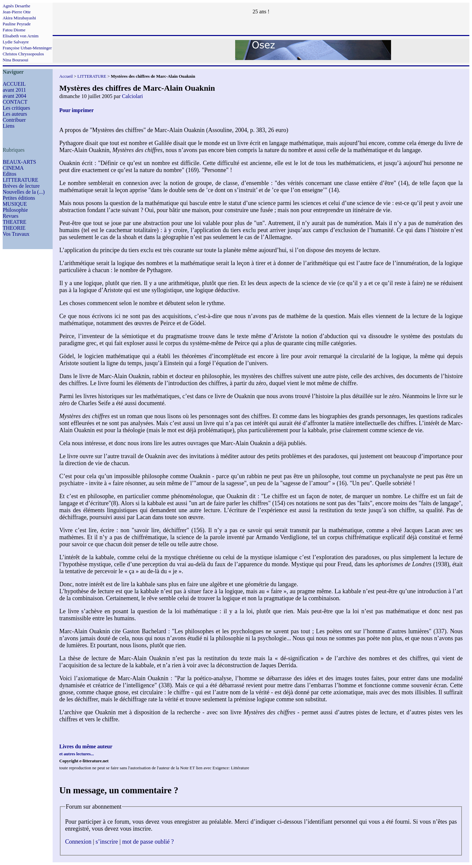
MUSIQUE (15, 204)
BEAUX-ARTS (19, 162)
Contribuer (14, 120)
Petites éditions (19, 198)
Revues (10, 216)
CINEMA (13, 168)
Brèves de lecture (21, 186)
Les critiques (16, 108)
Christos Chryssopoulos (23, 53)
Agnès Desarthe (16, 5)
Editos (9, 174)
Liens (9, 126)
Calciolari (132, 96)
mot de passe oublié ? (148, 841)
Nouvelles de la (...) (24, 192)
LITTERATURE (20, 180)
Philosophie (15, 210)
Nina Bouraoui (15, 59)
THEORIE (14, 228)
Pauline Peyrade (17, 23)
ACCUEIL (14, 84)
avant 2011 (14, 90)
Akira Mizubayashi (19, 17)
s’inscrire (107, 841)
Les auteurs (15, 114)
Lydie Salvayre (16, 41)
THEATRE (14, 222)
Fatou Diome (14, 29)
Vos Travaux (16, 234)
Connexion (78, 841)
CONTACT (15, 102)
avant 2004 (14, 96)
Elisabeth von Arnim (21, 35)
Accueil (66, 76)
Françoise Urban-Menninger (27, 47)
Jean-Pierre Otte (17, 11)
